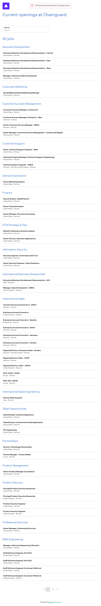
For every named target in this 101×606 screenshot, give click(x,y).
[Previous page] (43, 589)
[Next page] (57, 589)
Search (6, 28)
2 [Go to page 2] (53, 589)
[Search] (26, 30)
